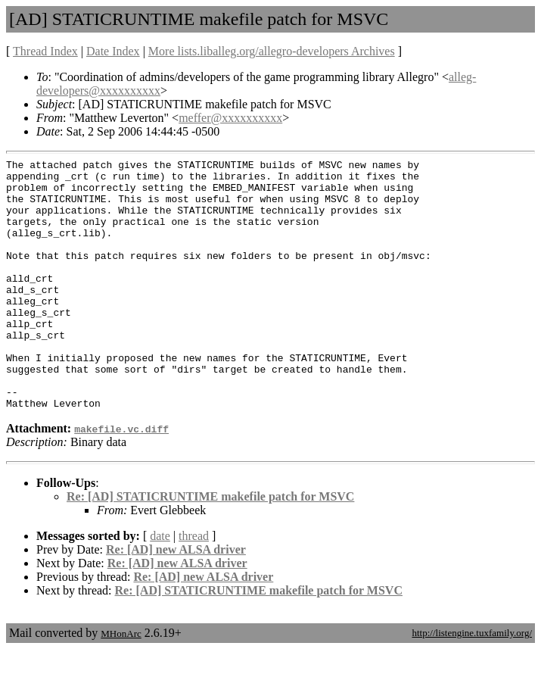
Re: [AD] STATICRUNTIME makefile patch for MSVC (210, 546)
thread (194, 585)
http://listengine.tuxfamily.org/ (472, 682)
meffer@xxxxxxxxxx (230, 117)
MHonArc (121, 683)
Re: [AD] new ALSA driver (176, 599)
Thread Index (45, 51)
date (160, 585)
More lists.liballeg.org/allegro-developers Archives (271, 51)
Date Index (113, 51)
